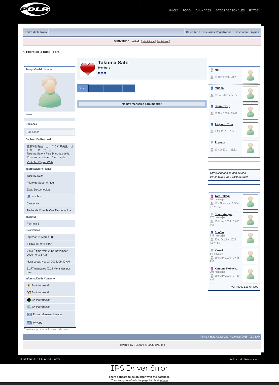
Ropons (220, 142)
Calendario (193, 32)
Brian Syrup (222, 106)
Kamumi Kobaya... (226, 268)
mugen (219, 87)
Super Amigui (223, 214)
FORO (187, 10)
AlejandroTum (224, 124)
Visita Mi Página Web (40, 162)
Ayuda (255, 32)
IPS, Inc (160, 344)
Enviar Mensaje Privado (47, 314)
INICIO (173, 10)
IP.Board (139, 344)
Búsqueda (241, 32)
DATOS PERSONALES (230, 10)
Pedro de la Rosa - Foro (43, 52)
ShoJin (219, 232)
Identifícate (148, 41)
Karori (219, 250)
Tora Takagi (222, 195)
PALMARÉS (203, 10)
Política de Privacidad (244, 359)
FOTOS (254, 10)
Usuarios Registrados (218, 32)
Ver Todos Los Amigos (244, 286)
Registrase (163, 41)
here (165, 380)
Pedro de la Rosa (36, 32)
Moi (217, 69)
